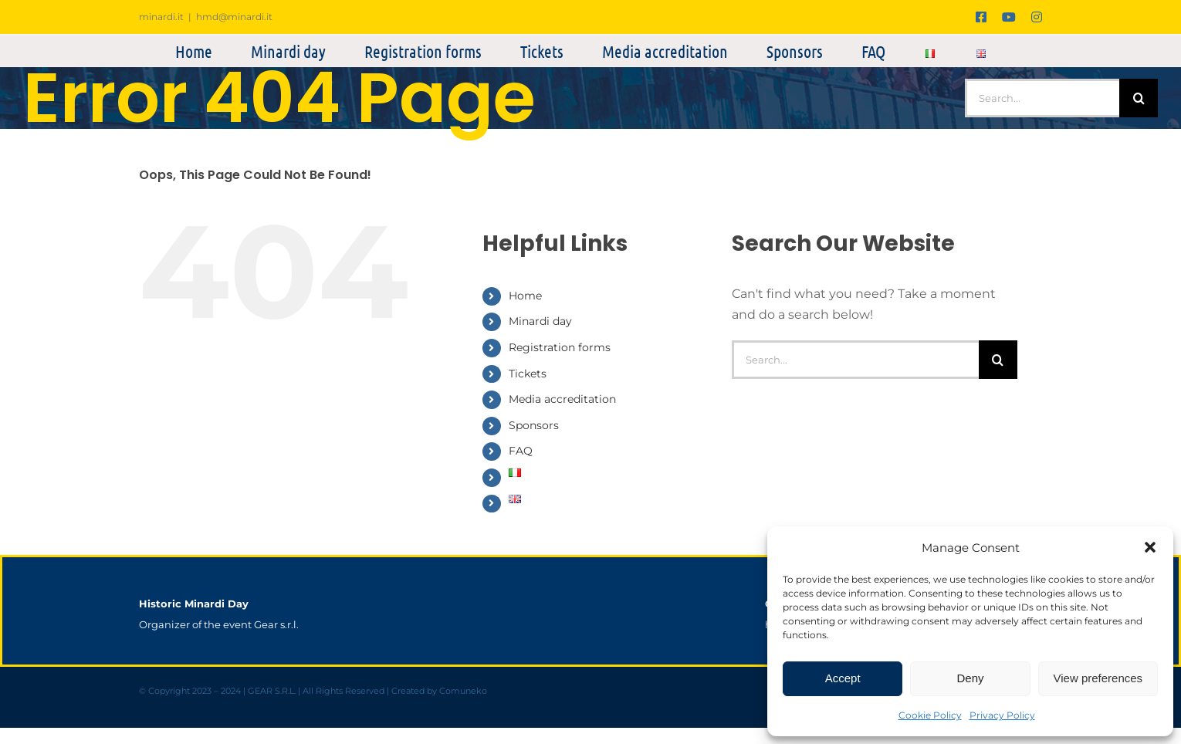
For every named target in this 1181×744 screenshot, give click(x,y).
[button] (1150, 547)
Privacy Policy (1002, 715)
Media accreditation (562, 399)
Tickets (528, 373)
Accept (843, 678)
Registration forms (560, 347)
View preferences (1098, 678)
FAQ (521, 451)
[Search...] (1042, 98)
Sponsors (534, 425)
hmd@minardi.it (234, 16)
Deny (969, 678)
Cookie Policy (930, 715)
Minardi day (540, 321)
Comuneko (463, 691)
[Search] (1138, 98)
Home (525, 296)
